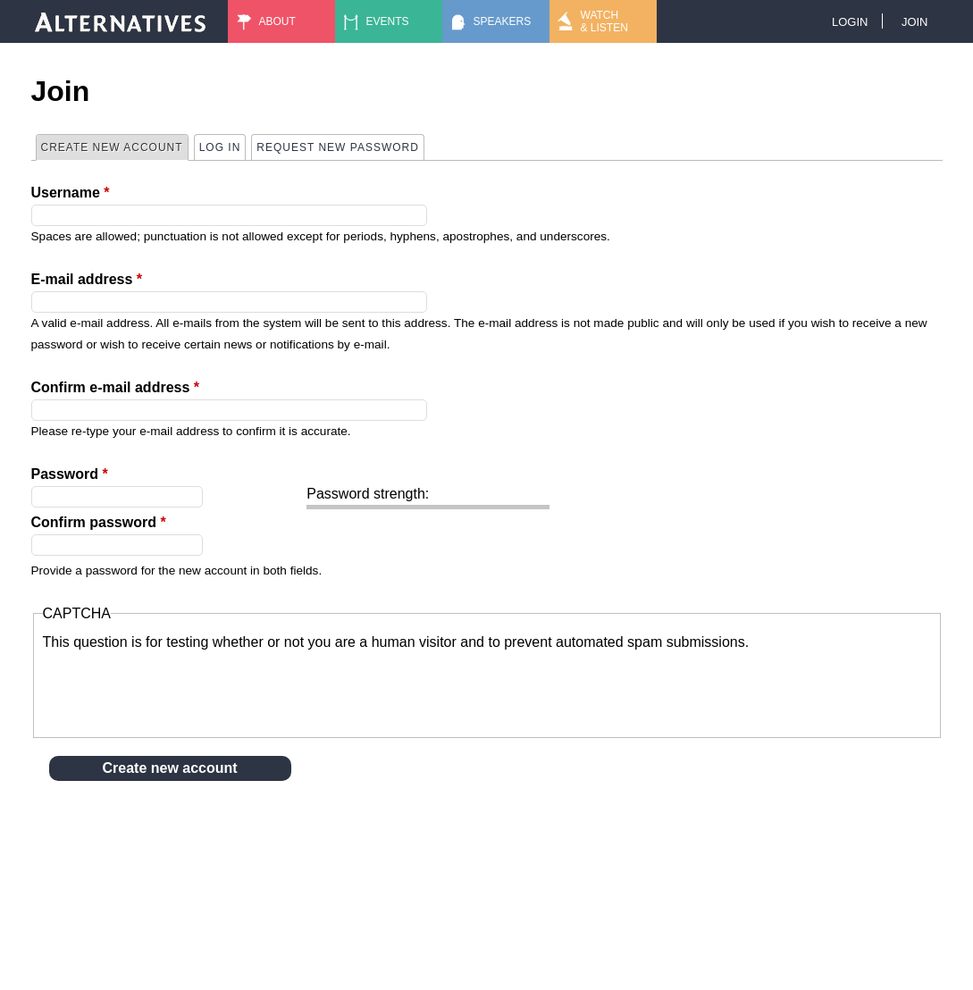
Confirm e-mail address (115, 387)
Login (850, 22)
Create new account (114, 146)
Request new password (337, 147)
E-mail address (87, 279)
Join (915, 22)
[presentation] (179, 688)
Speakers (503, 21)
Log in (220, 147)
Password (69, 474)
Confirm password (98, 522)
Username (70, 192)
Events (387, 21)
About (277, 21)
